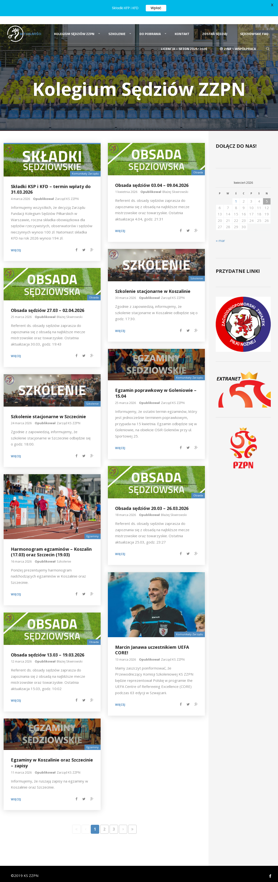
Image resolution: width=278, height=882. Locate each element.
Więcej (16, 245)
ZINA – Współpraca (238, 44)
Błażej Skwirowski (175, 187)
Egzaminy (92, 531)
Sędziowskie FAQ (254, 27)
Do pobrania (150, 27)
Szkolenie (116, 27)
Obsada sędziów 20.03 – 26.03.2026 (151, 503)
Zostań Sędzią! (214, 27)
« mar (220, 235)
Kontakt (182, 27)
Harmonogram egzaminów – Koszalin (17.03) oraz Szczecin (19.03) (51, 547)
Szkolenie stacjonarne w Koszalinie (152, 286)
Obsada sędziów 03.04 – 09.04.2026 (151, 180)
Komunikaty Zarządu (85, 168)
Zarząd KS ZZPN (67, 194)
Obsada (198, 167)
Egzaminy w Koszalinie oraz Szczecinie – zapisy (52, 757)
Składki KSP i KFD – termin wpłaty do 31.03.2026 (51, 184)
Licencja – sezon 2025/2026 (184, 44)
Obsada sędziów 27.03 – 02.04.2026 (47, 305)
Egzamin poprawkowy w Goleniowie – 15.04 (155, 388)
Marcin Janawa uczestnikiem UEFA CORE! (152, 645)
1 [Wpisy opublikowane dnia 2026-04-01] (236, 196)
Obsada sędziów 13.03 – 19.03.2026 (47, 650)
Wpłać (156, 8)
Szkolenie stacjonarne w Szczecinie (48, 411)
